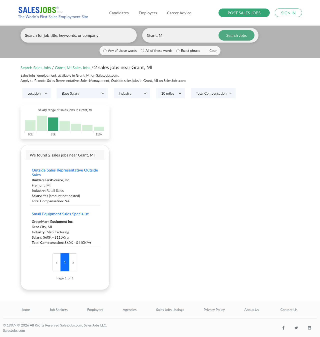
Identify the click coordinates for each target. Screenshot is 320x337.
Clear (213, 51)
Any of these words (122, 51)
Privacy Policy (214, 309)
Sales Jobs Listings (170, 309)
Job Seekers (59, 309)
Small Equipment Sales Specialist (60, 213)
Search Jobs (236, 35)
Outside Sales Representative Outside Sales (65, 172)
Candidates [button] (119, 12)
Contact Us (288, 309)
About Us (251, 309)
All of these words (159, 51)
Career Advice (179, 12)
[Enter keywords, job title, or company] (78, 35)
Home (25, 309)
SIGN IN (288, 12)
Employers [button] (148, 12)
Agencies (129, 309)
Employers (95, 309)
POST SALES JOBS (244, 12)
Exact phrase (190, 51)
